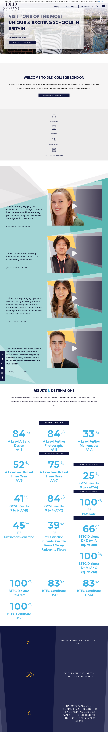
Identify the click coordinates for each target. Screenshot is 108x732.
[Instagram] (2, 363)
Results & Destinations (54, 423)
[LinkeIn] (2, 373)
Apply (55, 7)
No (102, 2)
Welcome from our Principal (54, 95)
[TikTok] (2, 377)
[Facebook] (2, 359)
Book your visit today (22, 42)
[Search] (96, 6)
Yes (99, 2)
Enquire (70, 7)
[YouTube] (2, 368)
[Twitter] (2, 354)
